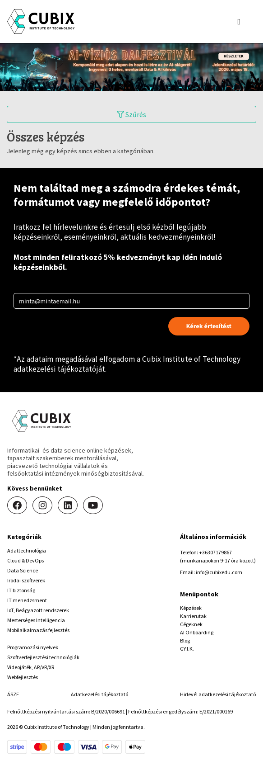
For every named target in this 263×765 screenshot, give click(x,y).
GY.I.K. (187, 648)
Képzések (191, 607)
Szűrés (131, 114)
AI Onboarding (196, 632)
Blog (185, 640)
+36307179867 (215, 552)
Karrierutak (193, 616)
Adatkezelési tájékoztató (99, 694)
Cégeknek (191, 624)
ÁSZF (13, 694)
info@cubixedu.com (219, 572)
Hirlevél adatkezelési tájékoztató (218, 694)
